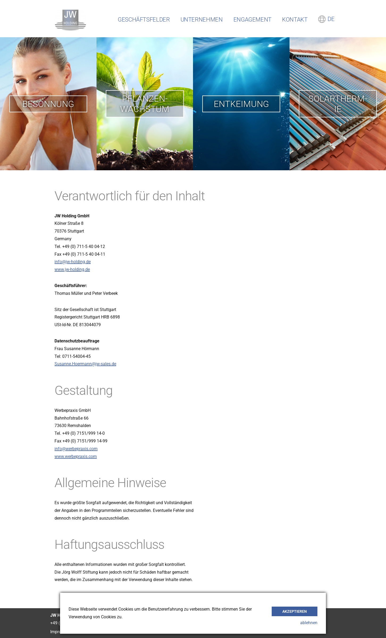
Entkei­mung (241, 104)
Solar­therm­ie (337, 103)
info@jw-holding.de (72, 261)
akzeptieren (294, 611)
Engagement (252, 19)
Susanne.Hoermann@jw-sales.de (85, 363)
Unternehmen (202, 19)
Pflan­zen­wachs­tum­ (144, 103)
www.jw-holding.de (72, 269)
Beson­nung (48, 104)
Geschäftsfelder (144, 19)
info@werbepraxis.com (76, 448)
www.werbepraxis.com (75, 456)
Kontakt (294, 19)
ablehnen (308, 622)
